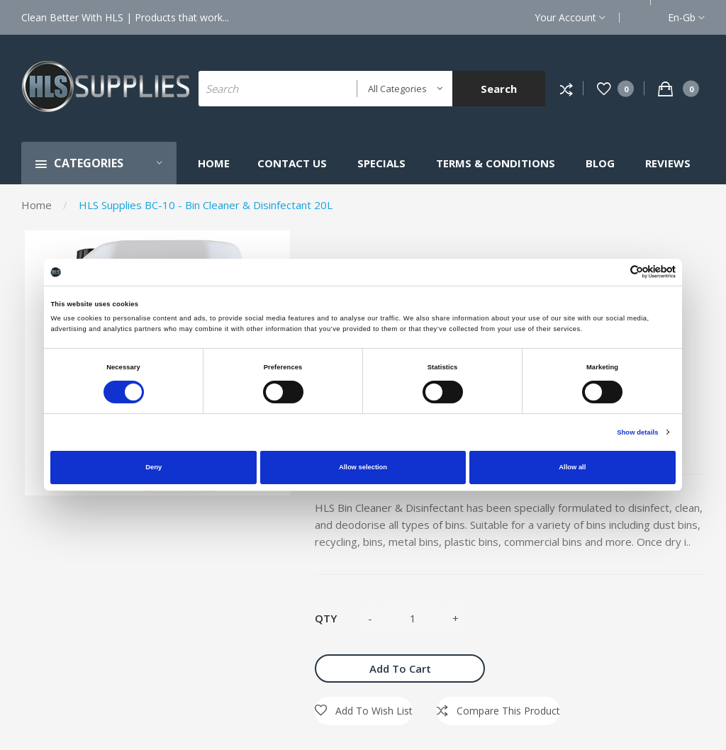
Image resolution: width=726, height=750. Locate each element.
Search (499, 89)
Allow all (572, 467)
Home (36, 205)
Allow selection (363, 467)
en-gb (686, 17)
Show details (637, 432)
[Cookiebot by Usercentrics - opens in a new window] (614, 272)
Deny (153, 467)
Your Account (570, 17)
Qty (326, 618)
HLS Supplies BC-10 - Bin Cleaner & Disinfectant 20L (206, 205)
